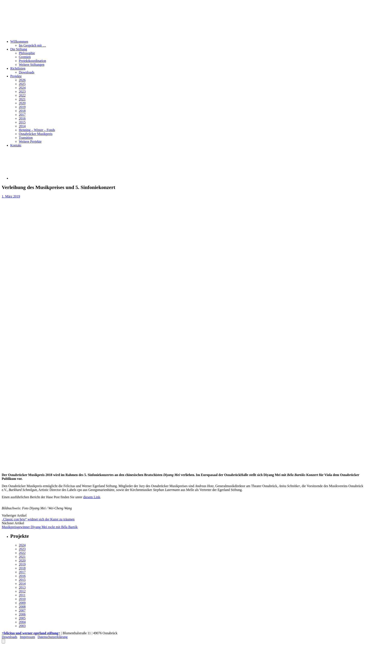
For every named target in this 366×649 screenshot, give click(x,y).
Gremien (25, 57)
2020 (22, 103)
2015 (22, 122)
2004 (22, 622)
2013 (22, 587)
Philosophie (27, 53)
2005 (22, 618)
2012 (22, 591)
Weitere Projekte (30, 141)
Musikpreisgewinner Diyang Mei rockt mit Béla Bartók (39, 527)
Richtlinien (17, 68)
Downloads (26, 72)
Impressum (27, 637)
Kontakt (15, 145)
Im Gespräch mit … (32, 45)
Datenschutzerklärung (52, 637)
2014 (22, 126)
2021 (22, 99)
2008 (22, 606)
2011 (22, 595)
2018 (22, 111)
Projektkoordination (32, 61)
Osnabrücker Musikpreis (35, 134)
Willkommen (19, 41)
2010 (22, 599)
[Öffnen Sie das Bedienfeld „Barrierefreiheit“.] (3, 641)
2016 (22, 118)
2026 (22, 80)
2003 (22, 626)
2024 (22, 87)
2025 (22, 84)
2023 (22, 91)
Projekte (16, 76)
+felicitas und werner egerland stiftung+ (31, 633)
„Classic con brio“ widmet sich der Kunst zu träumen (38, 519)
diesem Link (91, 497)
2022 (22, 95)
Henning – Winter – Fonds (37, 130)
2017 (22, 114)
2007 (22, 610)
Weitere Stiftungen (31, 64)
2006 (22, 614)
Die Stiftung (18, 49)
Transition (26, 137)
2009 (22, 603)
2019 (22, 107)
